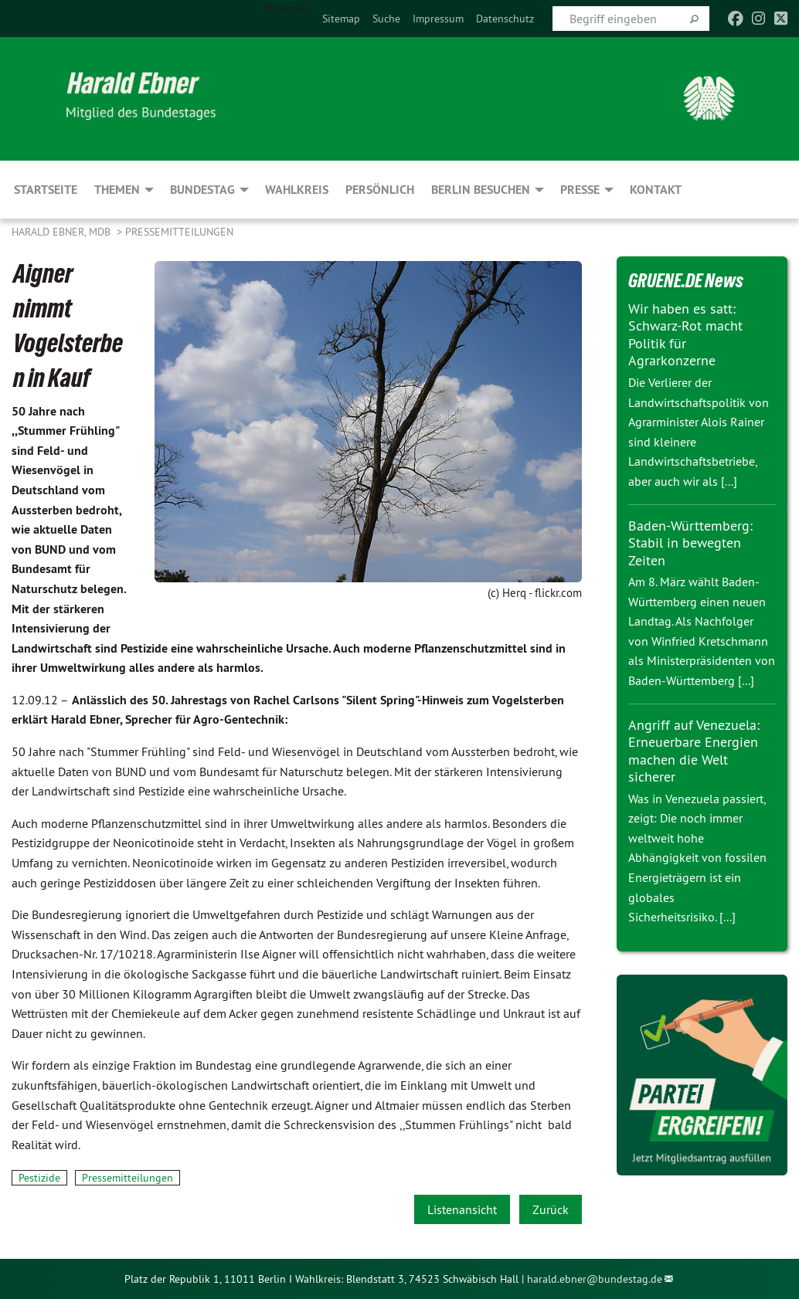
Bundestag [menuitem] (202, 189)
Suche (386, 18)
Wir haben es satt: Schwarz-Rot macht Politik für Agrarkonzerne (685, 335)
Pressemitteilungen (179, 232)
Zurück (550, 1209)
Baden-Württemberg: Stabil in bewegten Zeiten (690, 543)
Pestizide (39, 1178)
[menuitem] (341, 18)
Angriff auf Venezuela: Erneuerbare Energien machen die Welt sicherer (694, 751)
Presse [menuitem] (580, 189)
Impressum (438, 18)
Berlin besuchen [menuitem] (480, 189)
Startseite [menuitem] (287, 8)
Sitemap (341, 18)
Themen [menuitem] (117, 189)
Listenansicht (462, 1209)
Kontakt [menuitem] (656, 189)
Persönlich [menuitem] (379, 189)
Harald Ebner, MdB (63, 232)
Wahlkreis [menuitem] (296, 189)
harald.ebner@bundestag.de (594, 1279)
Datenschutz (505, 18)
